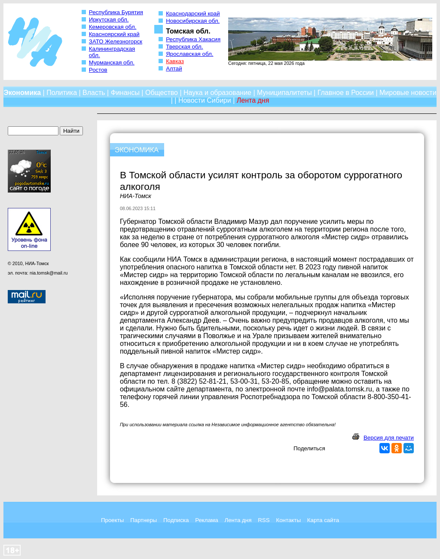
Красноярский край (114, 34)
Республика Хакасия (193, 39)
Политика (61, 92)
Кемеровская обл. (113, 27)
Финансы (125, 92)
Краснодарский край (193, 13)
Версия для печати (389, 437)
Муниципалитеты (284, 92)
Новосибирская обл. (193, 21)
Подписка (176, 520)
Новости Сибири (204, 100)
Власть (93, 92)
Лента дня (237, 520)
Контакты (288, 520)
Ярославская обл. (189, 54)
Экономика (22, 92)
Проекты (112, 520)
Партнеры (143, 520)
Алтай (174, 68)
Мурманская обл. (111, 62)
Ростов (98, 70)
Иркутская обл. (109, 19)
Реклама (206, 520)
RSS (263, 520)
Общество (161, 92)
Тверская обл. (184, 46)
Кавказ (175, 61)
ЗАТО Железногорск (115, 41)
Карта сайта (323, 520)
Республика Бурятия (116, 12)
